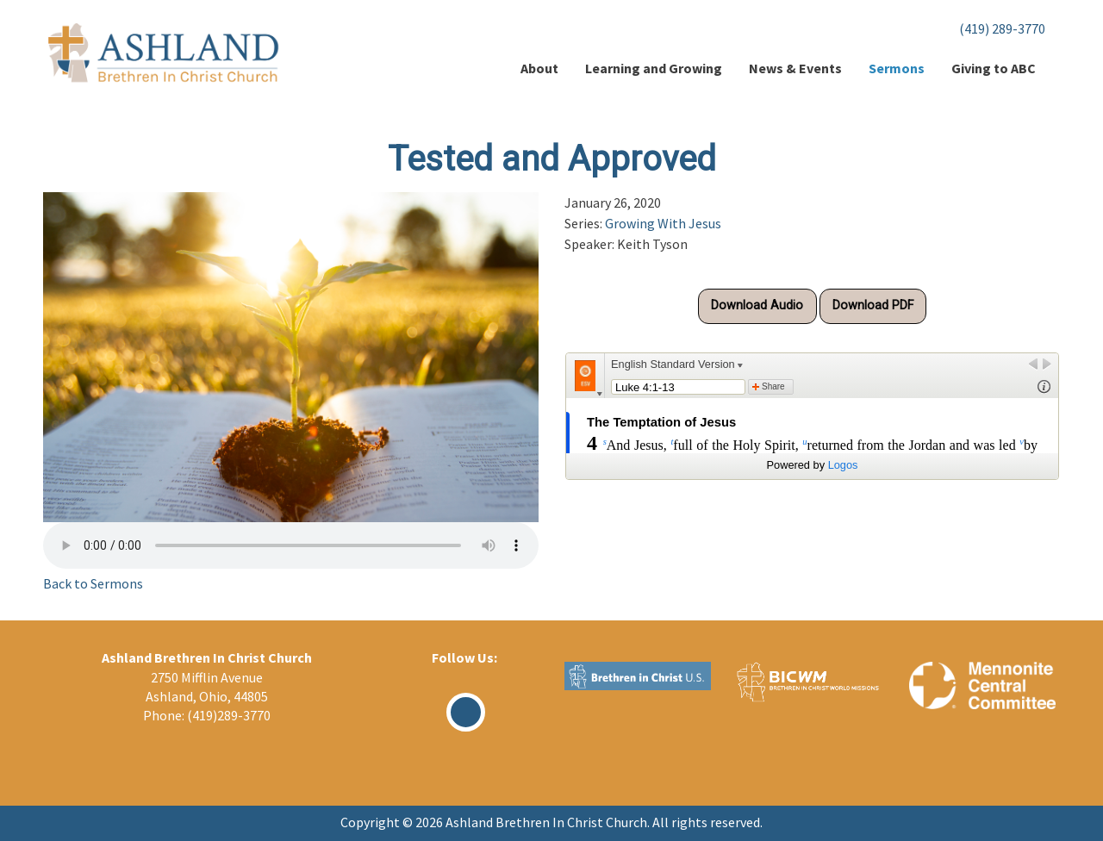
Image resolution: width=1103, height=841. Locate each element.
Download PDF (872, 305)
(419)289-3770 (229, 715)
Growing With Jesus (663, 223)
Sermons (897, 68)
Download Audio (757, 305)
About (539, 68)
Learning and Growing (653, 68)
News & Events (795, 68)
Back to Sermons (93, 583)
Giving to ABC (993, 68)
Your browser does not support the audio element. (291, 545)
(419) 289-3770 (1002, 28)
